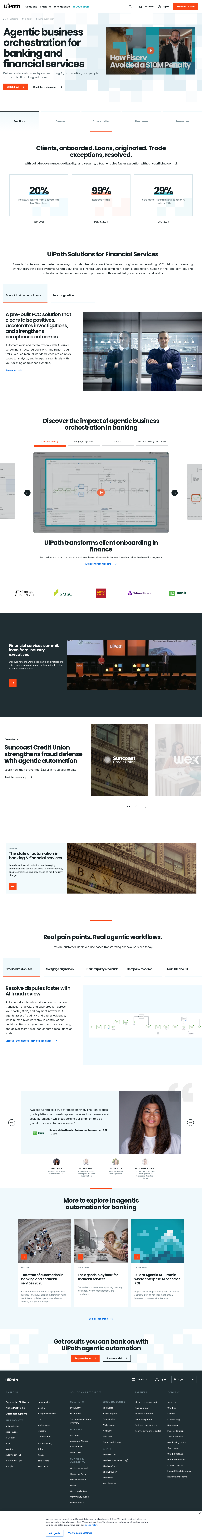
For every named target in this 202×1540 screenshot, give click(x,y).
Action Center (12, 1426)
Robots (41, 1450)
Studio (41, 1455)
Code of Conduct (176, 1466)
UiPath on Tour (110, 1466)
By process (75, 1414)
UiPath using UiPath (176, 1443)
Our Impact (173, 1448)
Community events (79, 1497)
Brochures (107, 1437)
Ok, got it (54, 1533)
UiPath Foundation (176, 1460)
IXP (39, 1420)
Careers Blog (173, 1420)
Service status (77, 1503)
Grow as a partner (143, 1420)
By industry (75, 1408)
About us (171, 1402)
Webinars (107, 1431)
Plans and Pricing (15, 1408)
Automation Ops (14, 1461)
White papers (109, 1425)
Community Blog (78, 1491)
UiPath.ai (171, 1408)
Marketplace (44, 1425)
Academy (75, 1435)
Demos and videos (112, 1442)
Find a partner (142, 1408)
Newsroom (172, 1425)
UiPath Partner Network (146, 1402)
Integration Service (47, 1414)
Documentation (78, 1480)
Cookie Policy (91, 1525)
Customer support (16, 1414)
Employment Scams (177, 1477)
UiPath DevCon (110, 1472)
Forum (73, 1486)
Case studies (109, 1419)
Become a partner (144, 1414)
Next (145, 807)
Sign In (161, 1380)
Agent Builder (12, 1432)
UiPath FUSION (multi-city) (115, 1461)
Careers (171, 1414)
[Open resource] (24, 1257)
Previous (136, 807)
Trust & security (175, 1437)
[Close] (200, 1513)
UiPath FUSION (109, 1455)
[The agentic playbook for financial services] (101, 1263)
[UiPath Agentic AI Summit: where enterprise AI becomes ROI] (157, 1263)
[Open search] (130, 6)
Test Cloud (43, 1467)
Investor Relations (176, 1431)
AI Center (10, 1438)
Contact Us (140, 1380)
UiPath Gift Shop (175, 1454)
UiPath (108, 1478)
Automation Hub (14, 1455)
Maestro (42, 1431)
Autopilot (10, 1466)
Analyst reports (110, 1414)
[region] (101, 1525)
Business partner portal (146, 1425)
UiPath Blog (108, 1408)
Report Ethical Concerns (179, 1471)
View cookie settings (80, 1533)
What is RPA (75, 1453)
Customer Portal (78, 1474)
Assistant (10, 1449)
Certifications (76, 1447)
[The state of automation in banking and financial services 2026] (44, 1263)
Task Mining (43, 1461)
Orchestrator (44, 1437)
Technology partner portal (148, 1431)
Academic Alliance (79, 1441)
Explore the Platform (17, 1402)
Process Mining (45, 1444)
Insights (41, 1408)
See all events (109, 1483)
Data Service (44, 1402)
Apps (8, 1444)
